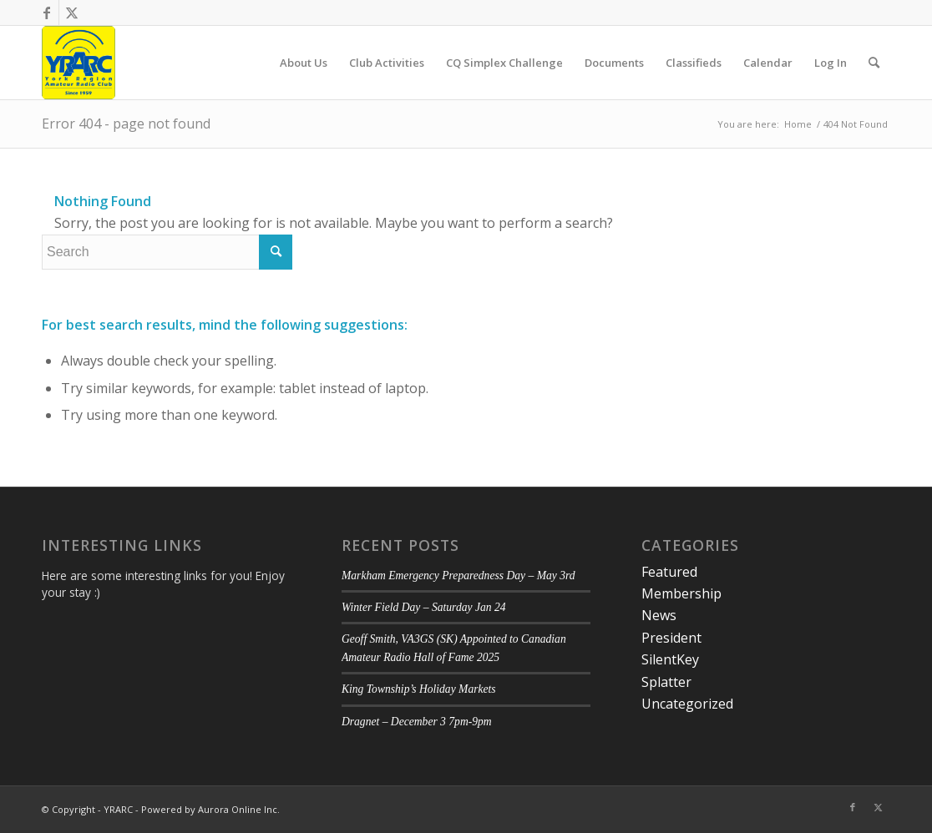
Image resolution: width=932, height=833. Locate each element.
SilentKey (670, 659)
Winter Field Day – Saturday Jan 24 (424, 607)
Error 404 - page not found (126, 123)
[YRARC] (78, 62)
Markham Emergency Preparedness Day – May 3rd (458, 575)
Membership (681, 593)
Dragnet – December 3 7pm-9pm (417, 721)
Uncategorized (687, 703)
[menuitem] (303, 62)
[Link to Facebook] (46, 12)
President (671, 638)
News (658, 615)
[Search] (874, 62)
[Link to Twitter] (71, 12)
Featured (669, 572)
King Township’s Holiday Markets (419, 689)
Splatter (666, 682)
